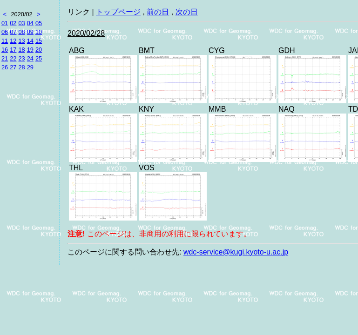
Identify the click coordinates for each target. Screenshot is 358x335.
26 (4, 67)
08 (21, 31)
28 (21, 67)
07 (13, 31)
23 (21, 58)
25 (38, 58)
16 (4, 49)
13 (21, 40)
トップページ (118, 12)
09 (30, 31)
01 (4, 23)
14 (30, 40)
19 (30, 49)
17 (13, 49)
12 (13, 40)
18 (21, 49)
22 (13, 58)
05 (38, 23)
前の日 (158, 12)
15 (38, 40)
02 (13, 23)
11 (4, 40)
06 (4, 31)
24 (30, 58)
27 (13, 67)
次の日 (187, 12)
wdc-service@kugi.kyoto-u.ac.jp (235, 252)
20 (38, 49)
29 (30, 67)
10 (38, 31)
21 (4, 58)
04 (30, 23)
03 (21, 23)
